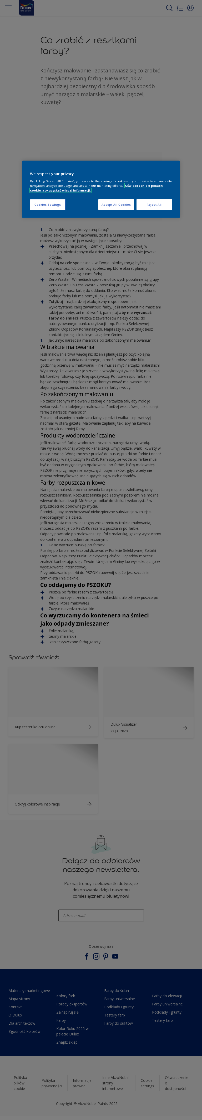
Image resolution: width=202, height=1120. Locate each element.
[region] (101, 189)
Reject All (154, 204)
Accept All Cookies (116, 204)
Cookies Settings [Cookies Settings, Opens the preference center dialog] (47, 204)
